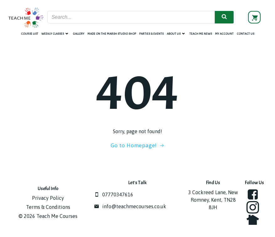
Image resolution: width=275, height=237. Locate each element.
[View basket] (254, 17)
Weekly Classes (55, 34)
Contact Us (245, 34)
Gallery (78, 34)
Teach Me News (200, 34)
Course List (29, 34)
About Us (176, 34)
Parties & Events (151, 34)
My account (224, 34)
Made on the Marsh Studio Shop (111, 34)
